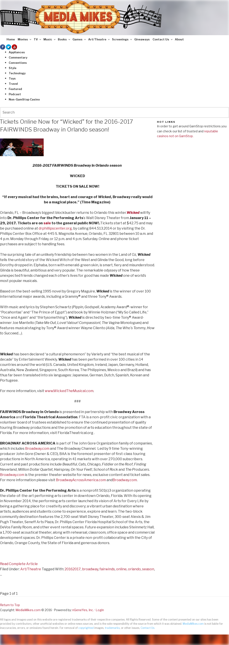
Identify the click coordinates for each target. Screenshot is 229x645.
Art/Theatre (99, 39)
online (121, 569)
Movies (25, 39)
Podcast (15, 94)
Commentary (18, 57)
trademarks (112, 627)
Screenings (122, 39)
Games (79, 39)
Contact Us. (148, 627)
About (179, 39)
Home (11, 39)
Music (49, 39)
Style (12, 68)
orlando (134, 569)
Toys (12, 78)
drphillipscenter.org (55, 228)
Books (64, 39)
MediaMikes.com (28, 610)
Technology (17, 73)
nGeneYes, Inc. (83, 610)
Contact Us (163, 39)
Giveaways (142, 39)
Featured (15, 89)
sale (47, 223)
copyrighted (86, 627)
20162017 (73, 569)
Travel (13, 83)
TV (38, 39)
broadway (90, 569)
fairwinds (107, 569)
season (148, 569)
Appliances (17, 52)
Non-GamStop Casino (24, 99)
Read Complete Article (19, 564)
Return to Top (10, 605)
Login (100, 610)
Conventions (18, 62)
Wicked (133, 213)
